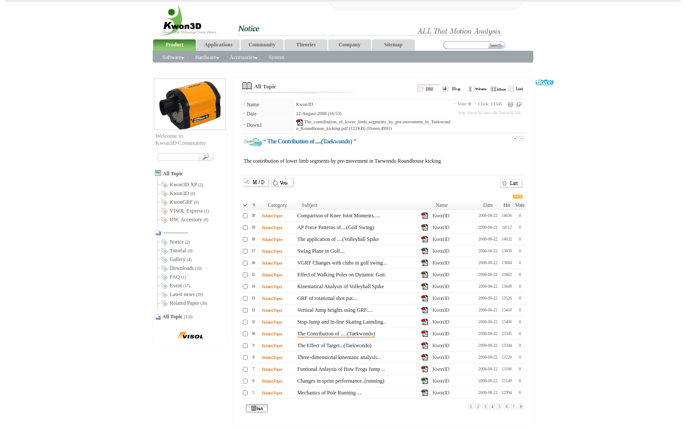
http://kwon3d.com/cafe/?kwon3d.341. (490, 113)
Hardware (207, 57)
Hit (507, 205)
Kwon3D (304, 104)
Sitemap (393, 45)
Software (173, 57)
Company (349, 45)
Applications (218, 45)
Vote (520, 205)
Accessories (244, 57)
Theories (306, 45)
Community (261, 45)
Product (174, 45)
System (276, 57)
